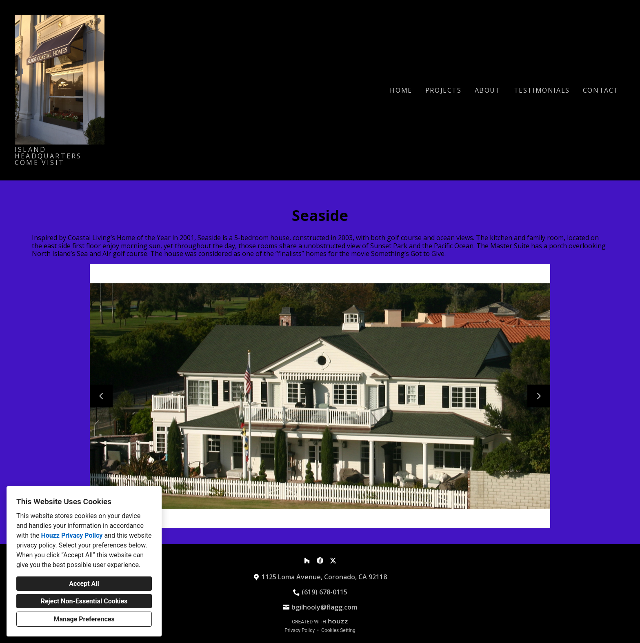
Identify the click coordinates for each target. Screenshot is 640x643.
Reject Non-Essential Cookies (84, 601)
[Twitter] (333, 560)
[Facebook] (320, 560)
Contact (601, 90)
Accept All (84, 583)
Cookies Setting (338, 630)
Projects (443, 90)
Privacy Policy (299, 630)
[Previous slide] (101, 396)
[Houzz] (307, 560)
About (488, 90)
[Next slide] (538, 396)
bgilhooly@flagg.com (324, 607)
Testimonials (542, 90)
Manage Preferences (83, 619)
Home (401, 90)
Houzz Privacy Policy (71, 535)
